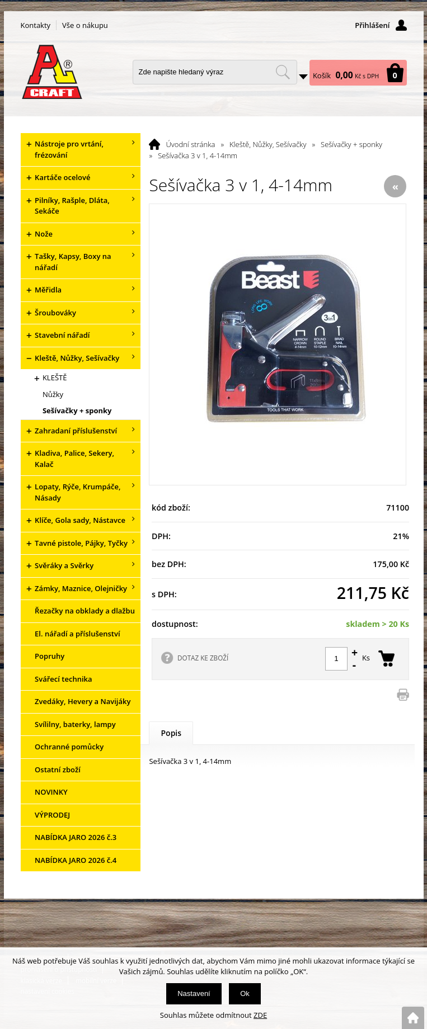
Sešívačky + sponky (351, 144)
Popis (171, 733)
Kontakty (36, 25)
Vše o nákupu (85, 25)
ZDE (260, 1015)
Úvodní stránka (190, 144)
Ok (245, 993)
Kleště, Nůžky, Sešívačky (267, 144)
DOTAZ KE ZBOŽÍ (202, 657)
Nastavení (193, 993)
